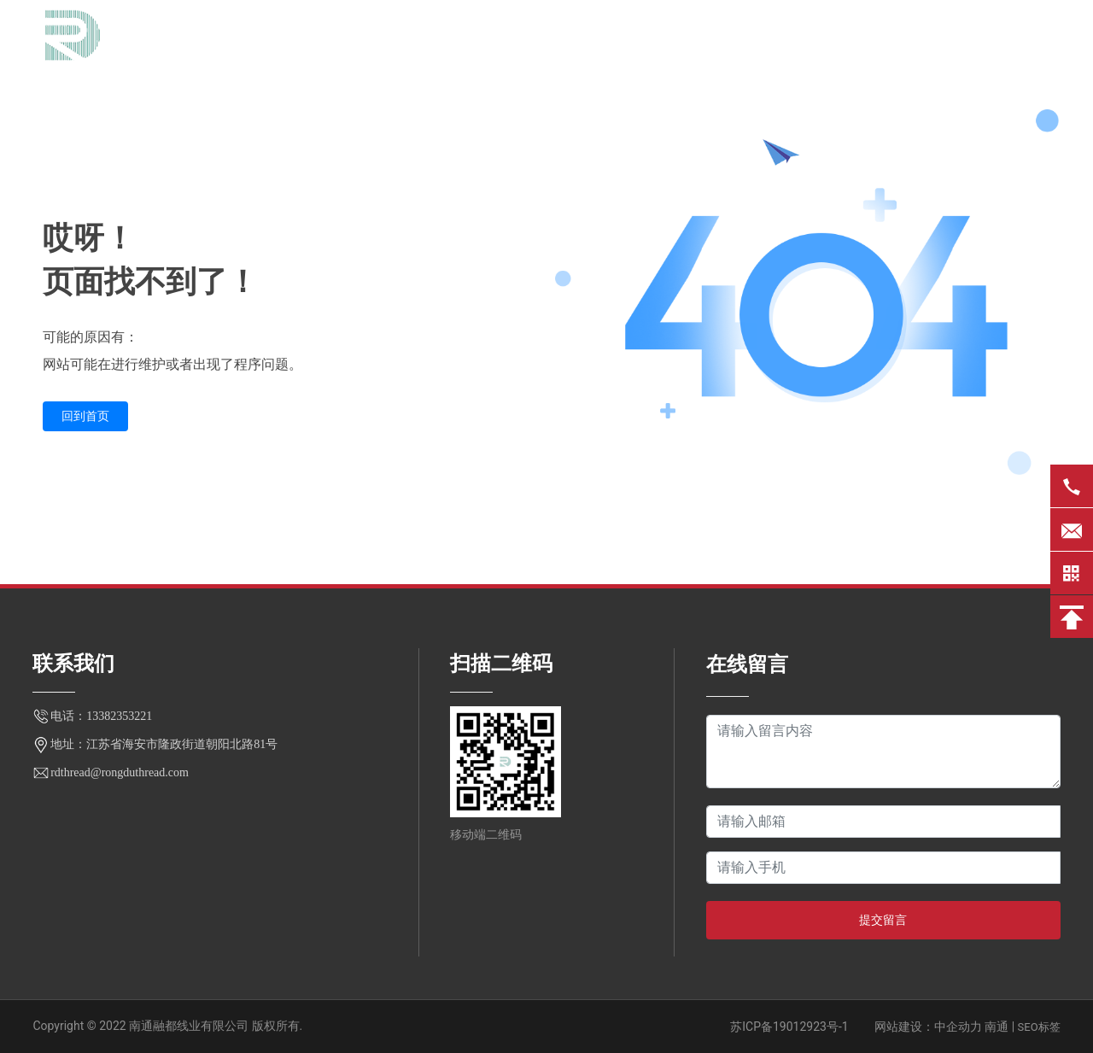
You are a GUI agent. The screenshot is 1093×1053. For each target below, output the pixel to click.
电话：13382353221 (101, 716)
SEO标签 (1039, 1027)
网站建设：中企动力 (928, 1026)
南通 (996, 1026)
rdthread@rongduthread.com (119, 772)
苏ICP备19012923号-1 (789, 1026)
